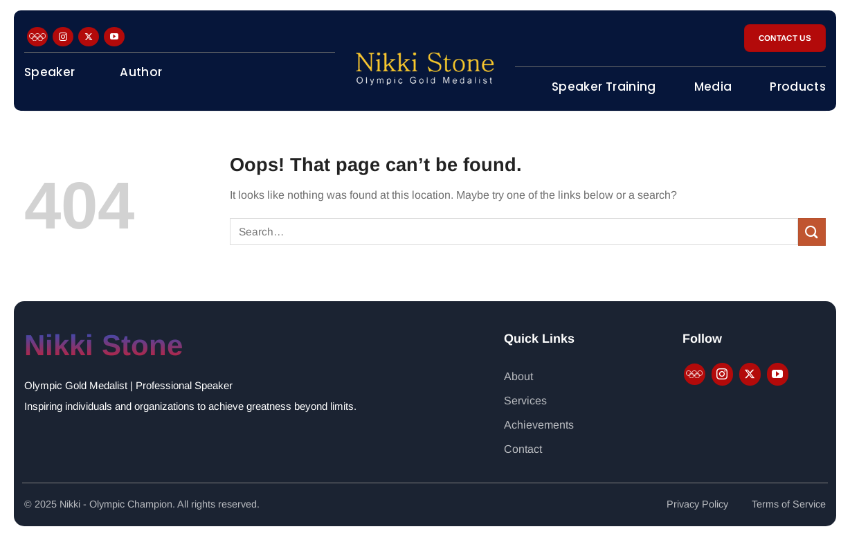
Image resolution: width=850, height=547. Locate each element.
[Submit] (812, 231)
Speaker (49, 72)
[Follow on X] (88, 36)
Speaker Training (603, 86)
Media (713, 86)
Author (141, 72)
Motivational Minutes (89, 122)
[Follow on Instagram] (63, 36)
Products (798, 86)
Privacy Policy (697, 504)
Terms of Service (789, 504)
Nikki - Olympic (93, 504)
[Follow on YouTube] (114, 36)
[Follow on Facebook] (37, 36)
